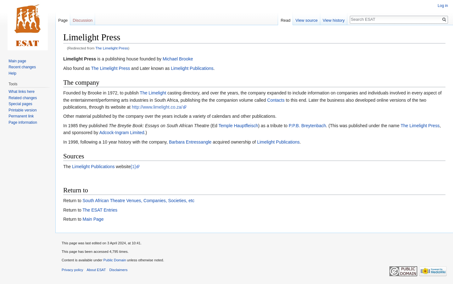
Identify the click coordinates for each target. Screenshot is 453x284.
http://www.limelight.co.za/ (157, 107)
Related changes (22, 98)
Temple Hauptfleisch (238, 125)
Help (12, 73)
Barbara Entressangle (190, 142)
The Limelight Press (111, 48)
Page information (22, 122)
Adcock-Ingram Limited (121, 132)
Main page (17, 61)
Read (285, 20)
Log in (443, 5)
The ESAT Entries (99, 210)
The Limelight (153, 92)
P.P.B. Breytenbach (307, 125)
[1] (133, 166)
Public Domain (114, 260)
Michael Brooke (178, 58)
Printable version (22, 110)
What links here (21, 91)
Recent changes (22, 67)
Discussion (82, 20)
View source (306, 20)
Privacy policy (72, 270)
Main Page (92, 219)
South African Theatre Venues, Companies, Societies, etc (138, 200)
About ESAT (96, 270)
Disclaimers (118, 270)
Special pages (20, 104)
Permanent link (21, 116)
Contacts (275, 100)
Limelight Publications (192, 68)
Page (63, 20)
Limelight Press (79, 58)
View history (334, 20)
